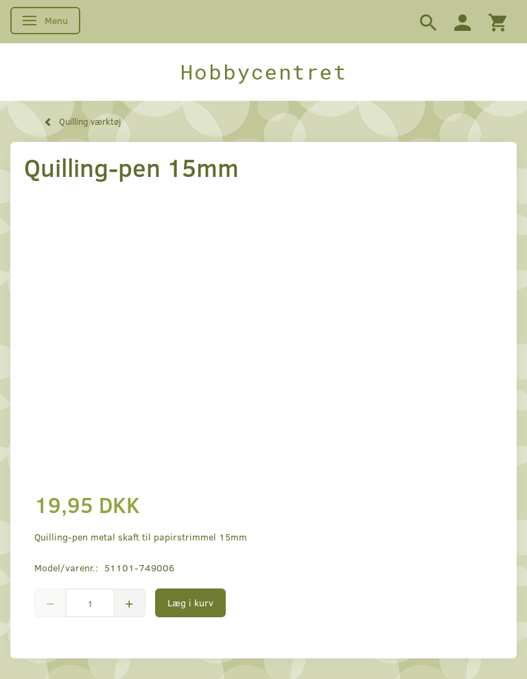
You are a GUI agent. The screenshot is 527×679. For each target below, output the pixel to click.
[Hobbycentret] (263, 72)
